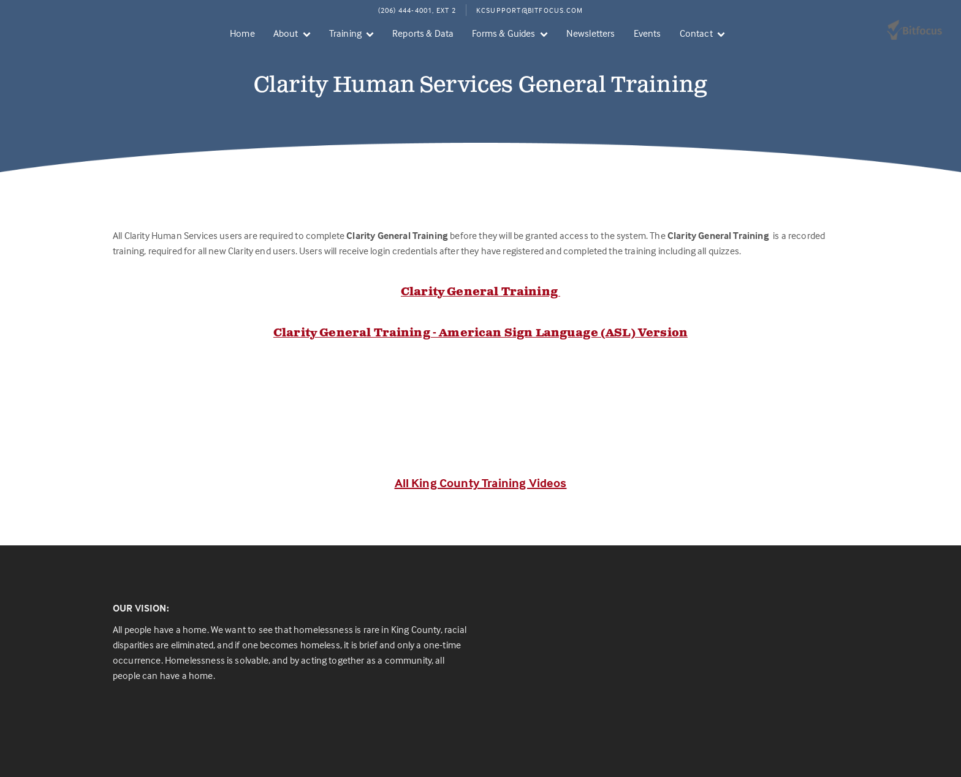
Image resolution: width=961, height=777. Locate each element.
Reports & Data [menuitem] (423, 33)
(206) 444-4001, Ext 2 (417, 10)
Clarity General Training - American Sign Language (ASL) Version (480, 333)
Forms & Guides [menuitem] (503, 33)
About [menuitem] (285, 33)
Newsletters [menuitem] (590, 33)
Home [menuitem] (242, 33)
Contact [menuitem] (696, 33)
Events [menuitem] (647, 33)
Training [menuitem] (345, 33)
